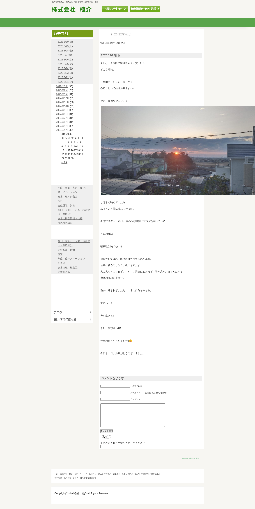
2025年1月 (62, 94)
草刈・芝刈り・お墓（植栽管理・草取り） (74, 212)
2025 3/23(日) (65, 73)
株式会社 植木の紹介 (63, 22)
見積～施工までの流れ (72, 228)
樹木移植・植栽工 (68, 267)
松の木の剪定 (65, 223)
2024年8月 (62, 114)
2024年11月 (62, 102)
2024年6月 (62, 122)
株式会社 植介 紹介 (69, 479)
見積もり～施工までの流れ (114, 22)
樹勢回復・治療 (66, 249)
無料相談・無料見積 (145, 9)
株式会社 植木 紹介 (72, 174)
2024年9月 (62, 110)
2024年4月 (62, 130)
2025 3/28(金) (65, 50)
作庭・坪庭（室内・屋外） (72, 187)
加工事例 (140, 22)
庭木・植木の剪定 (68, 196)
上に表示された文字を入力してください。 (124, 447)
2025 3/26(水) (65, 59)
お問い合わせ (115, 9)
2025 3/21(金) (65, 82)
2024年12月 (62, 98)
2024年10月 (62, 106)
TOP (72, 167)
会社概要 (72, 291)
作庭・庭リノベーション (71, 258)
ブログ (72, 305)
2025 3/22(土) (65, 77)
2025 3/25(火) (65, 64)
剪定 (60, 254)
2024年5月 (62, 126)
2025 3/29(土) (65, 46)
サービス (88, 22)
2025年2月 (62, 90)
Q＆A (192, 22)
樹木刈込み (64, 272)
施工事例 (72, 235)
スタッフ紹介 (166, 22)
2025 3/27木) (65, 55)
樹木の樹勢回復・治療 (70, 218)
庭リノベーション (68, 192)
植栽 (60, 201)
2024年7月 (62, 118)
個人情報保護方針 (72, 319)
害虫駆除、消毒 (66, 205)
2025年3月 (62, 86)
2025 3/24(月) (65, 68)
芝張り (61, 263)
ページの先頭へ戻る (190, 463)
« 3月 (64, 162)
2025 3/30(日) (65, 41)
